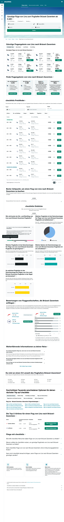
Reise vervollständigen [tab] (28, 398)
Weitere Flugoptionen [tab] (39, 398)
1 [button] (54, 182)
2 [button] (56, 182)
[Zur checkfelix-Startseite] (7, 1)
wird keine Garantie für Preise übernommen (34, 482)
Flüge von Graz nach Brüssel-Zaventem (51, 404)
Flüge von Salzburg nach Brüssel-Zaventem (14, 405)
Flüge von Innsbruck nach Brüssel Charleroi (14, 408)
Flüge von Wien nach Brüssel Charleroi (32, 404)
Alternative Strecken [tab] (11, 395)
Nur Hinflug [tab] (32, 47)
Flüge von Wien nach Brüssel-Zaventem (14, 404)
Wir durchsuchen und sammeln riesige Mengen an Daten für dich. (34, 487)
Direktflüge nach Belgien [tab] (30, 395)
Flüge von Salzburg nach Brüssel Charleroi (51, 405)
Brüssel (17, 39)
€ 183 (9, 19)
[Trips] (1, 16)
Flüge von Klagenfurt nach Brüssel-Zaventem (33, 407)
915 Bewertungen (15, 316)
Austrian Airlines (15, 313)
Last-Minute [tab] (25, 47)
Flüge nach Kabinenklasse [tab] (42, 395)
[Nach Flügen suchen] (1, 5)
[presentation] (12, 19)
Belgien (13, 39)
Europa (9, 39)
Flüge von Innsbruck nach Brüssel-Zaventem (33, 405)
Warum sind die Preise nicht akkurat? (34, 490)
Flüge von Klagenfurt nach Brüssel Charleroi (52, 407)
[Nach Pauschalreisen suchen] (1, 12)
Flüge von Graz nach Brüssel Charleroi (13, 407)
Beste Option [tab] (18, 47)
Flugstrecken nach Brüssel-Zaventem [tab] (14, 398)
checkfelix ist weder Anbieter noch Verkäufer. (34, 485)
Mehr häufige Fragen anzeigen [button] (26, 366)
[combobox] (28, 21)
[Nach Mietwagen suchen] (1, 10)
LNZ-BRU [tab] (34, 198)
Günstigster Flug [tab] (10, 47)
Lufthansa (14, 319)
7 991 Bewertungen (16, 323)
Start (6, 39)
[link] (12, 93)
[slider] (62, 110)
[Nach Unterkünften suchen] (1, 8)
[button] (2, 2)
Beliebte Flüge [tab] (20, 395)
